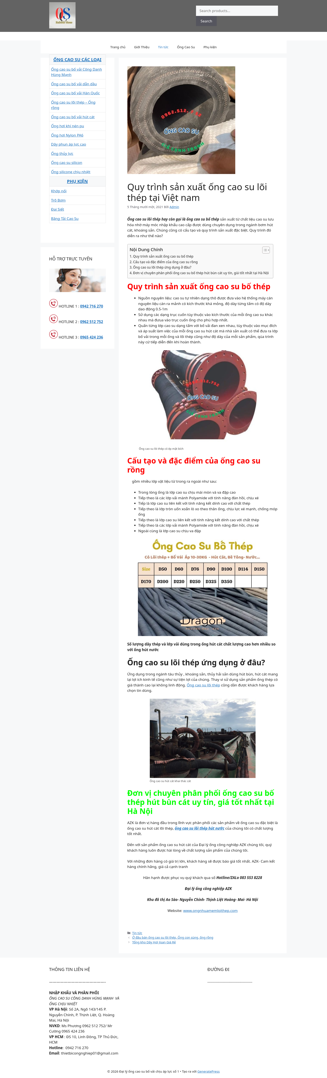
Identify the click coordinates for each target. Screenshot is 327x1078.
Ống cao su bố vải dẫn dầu (74, 83)
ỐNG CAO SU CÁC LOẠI (77, 59)
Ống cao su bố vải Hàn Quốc (75, 92)
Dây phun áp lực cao (68, 144)
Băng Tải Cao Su (65, 218)
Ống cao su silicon (66, 162)
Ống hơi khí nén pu (67, 125)
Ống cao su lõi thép (203, 685)
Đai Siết (57, 209)
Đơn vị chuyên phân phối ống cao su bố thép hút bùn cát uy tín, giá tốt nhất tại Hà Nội (201, 273)
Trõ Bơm (58, 200)
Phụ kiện (210, 47)
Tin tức (163, 47)
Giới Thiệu (141, 47)
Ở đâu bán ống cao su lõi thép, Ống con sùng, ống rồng (172, 937)
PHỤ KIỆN (77, 181)
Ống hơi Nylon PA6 (67, 135)
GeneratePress (208, 1071)
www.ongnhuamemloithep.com (210, 910)
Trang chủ (117, 47)
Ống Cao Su (186, 47)
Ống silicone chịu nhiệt (70, 171)
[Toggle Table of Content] (264, 250)
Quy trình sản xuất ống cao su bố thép (163, 256)
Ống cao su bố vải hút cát (73, 116)
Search (206, 21)
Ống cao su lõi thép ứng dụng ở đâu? (162, 267)
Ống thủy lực (62, 153)
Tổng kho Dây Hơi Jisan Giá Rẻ (154, 942)
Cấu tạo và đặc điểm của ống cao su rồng (165, 262)
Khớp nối (59, 190)
